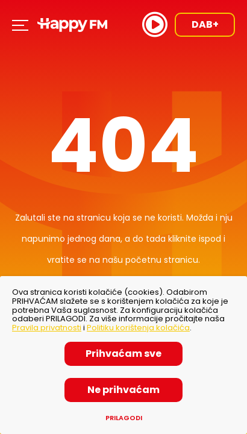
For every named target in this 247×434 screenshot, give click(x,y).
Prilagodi (123, 418)
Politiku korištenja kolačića (138, 327)
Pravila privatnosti (46, 327)
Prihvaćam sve (123, 353)
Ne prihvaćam (123, 390)
